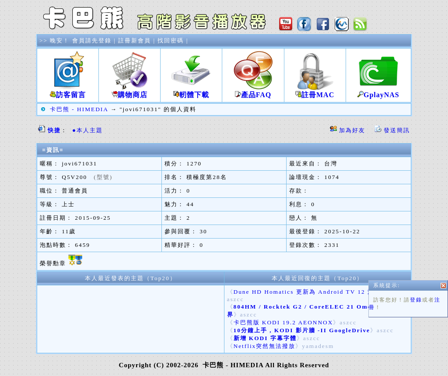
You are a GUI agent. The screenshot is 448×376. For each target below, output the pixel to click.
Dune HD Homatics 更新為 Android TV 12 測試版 (311, 291)
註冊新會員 (134, 40)
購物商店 (129, 91)
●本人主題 (87, 130)
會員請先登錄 (92, 40)
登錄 (416, 303)
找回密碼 (171, 40)
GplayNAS (378, 91)
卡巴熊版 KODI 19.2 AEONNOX (283, 322)
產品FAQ (253, 91)
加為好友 (352, 130)
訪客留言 (68, 91)
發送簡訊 (397, 130)
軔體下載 (191, 91)
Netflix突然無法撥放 (265, 346)
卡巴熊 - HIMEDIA (79, 109)
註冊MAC (315, 91)
